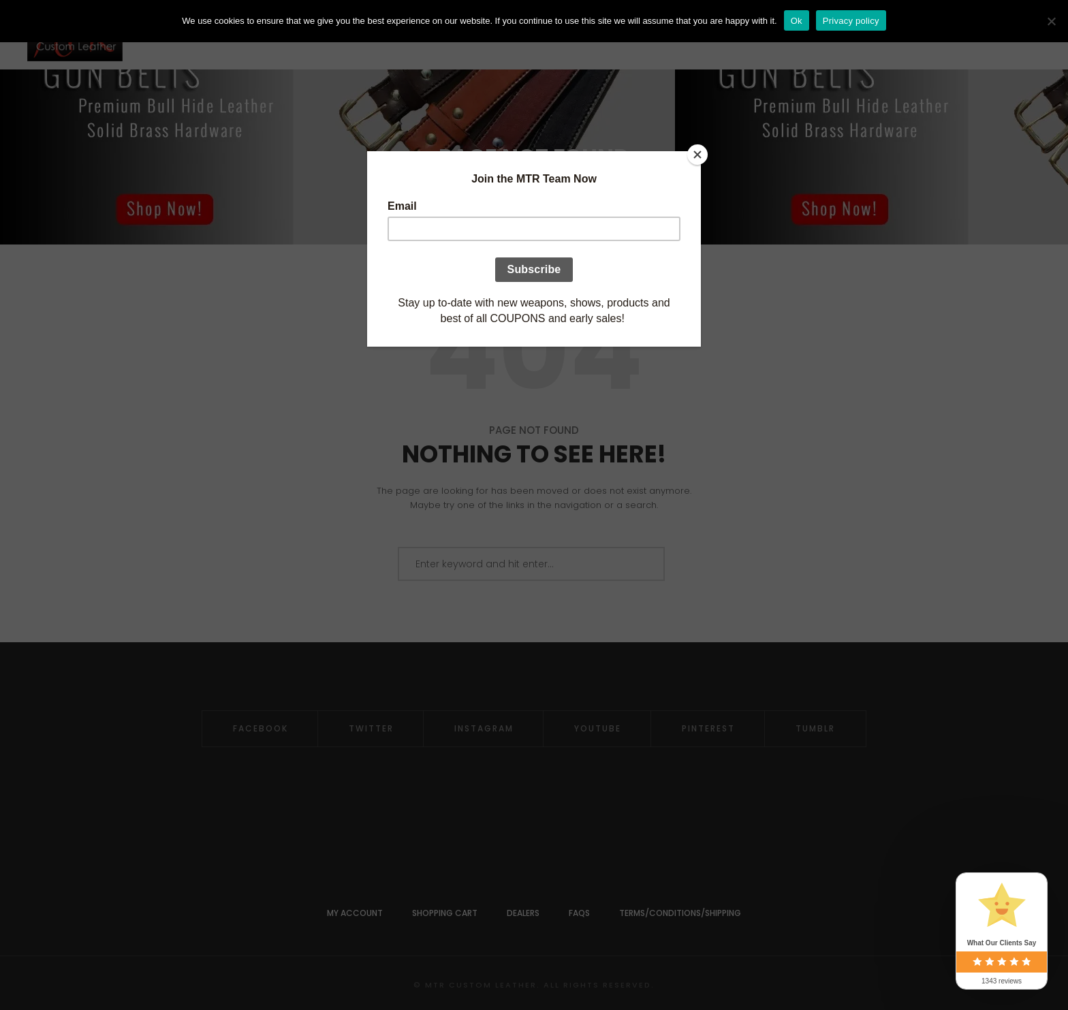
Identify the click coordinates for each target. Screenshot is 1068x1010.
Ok (796, 21)
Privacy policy (851, 21)
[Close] (697, 154)
